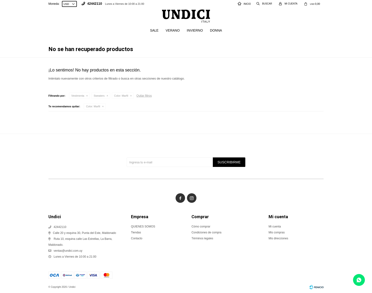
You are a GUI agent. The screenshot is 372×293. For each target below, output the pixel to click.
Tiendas (136, 232)
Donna (216, 30)
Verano (173, 30)
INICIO (244, 4)
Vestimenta (77, 95)
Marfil (121, 95)
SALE (154, 30)
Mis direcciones (278, 238)
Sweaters (99, 95)
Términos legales (202, 238)
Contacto (136, 238)
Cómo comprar (200, 226)
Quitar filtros (144, 95)
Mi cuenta (275, 226)
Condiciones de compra (206, 232)
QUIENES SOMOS (143, 226)
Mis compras (277, 232)
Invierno (195, 30)
